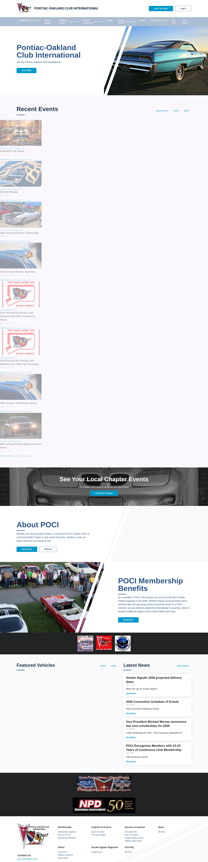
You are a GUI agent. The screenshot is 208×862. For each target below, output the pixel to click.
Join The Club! (161, 8)
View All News (183, 666)
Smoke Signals (48, 21)
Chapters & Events (69, 21)
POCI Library (63, 858)
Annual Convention (93, 21)
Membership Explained (67, 832)
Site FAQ (174, 21)
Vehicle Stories (126, 21)
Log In (183, 8)
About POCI (62, 852)
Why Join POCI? (64, 835)
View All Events (162, 111)
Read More (27, 549)
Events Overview (98, 832)
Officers (48, 549)
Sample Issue (96, 852)
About (142, 20)
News (110, 20)
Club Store (185, 21)
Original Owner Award (133, 841)
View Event (15, 159)
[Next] (186, 110)
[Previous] (176, 110)
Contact (159, 20)
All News (161, 832)
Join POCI (26, 70)
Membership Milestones (67, 838)
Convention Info (131, 832)
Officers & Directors (65, 855)
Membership (30, 20)
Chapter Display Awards (134, 838)
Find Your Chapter (104, 493)
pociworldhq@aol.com (27, 859)
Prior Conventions (132, 835)
